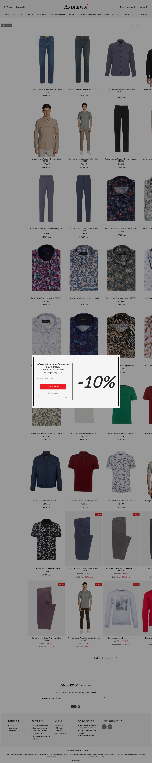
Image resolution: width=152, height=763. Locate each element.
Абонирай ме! (53, 387)
